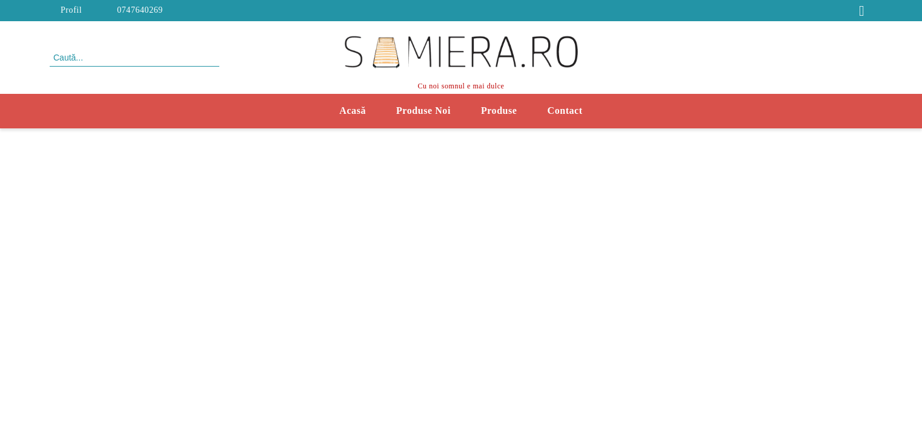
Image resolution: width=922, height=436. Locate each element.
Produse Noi (423, 110)
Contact (565, 110)
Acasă (352, 110)
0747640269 (140, 10)
